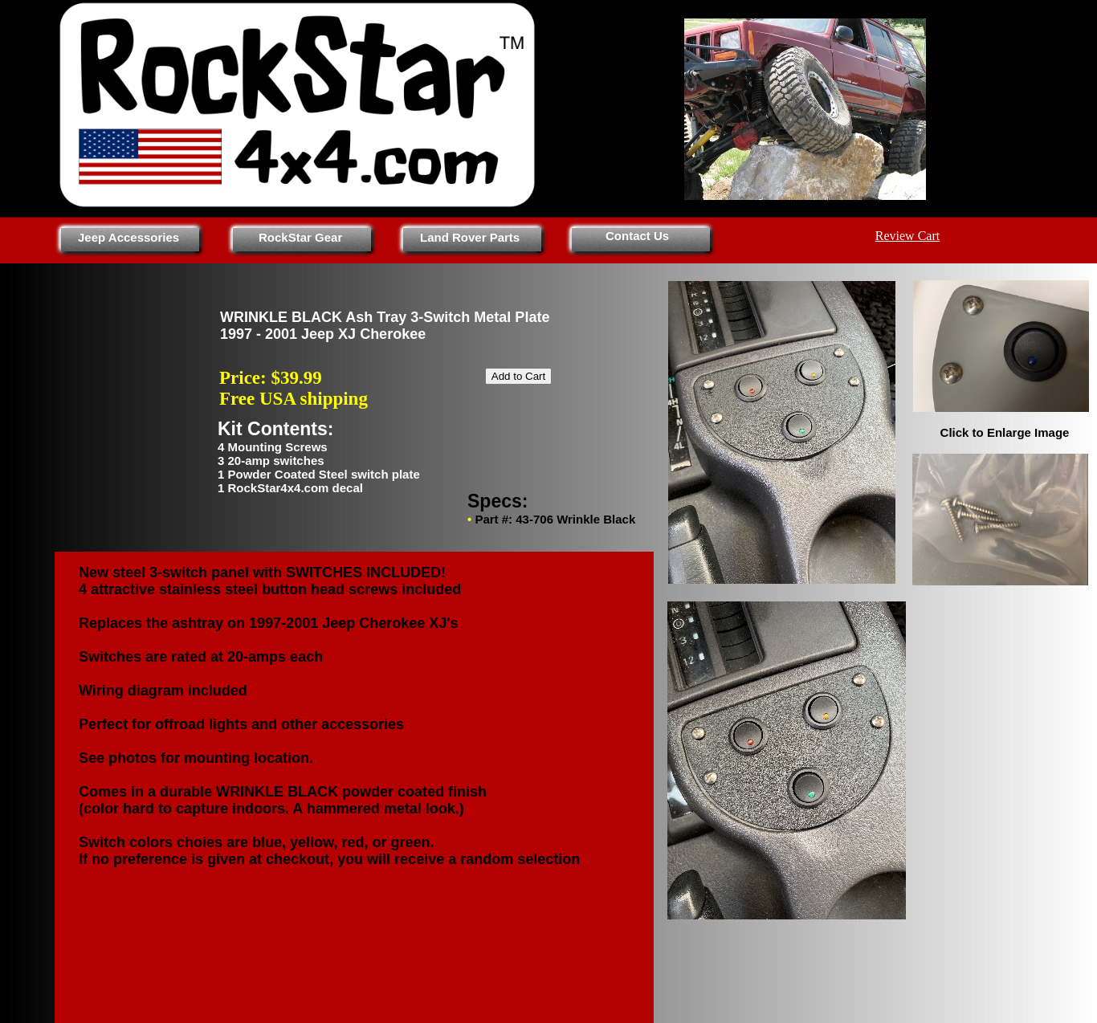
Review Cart (907, 236)
